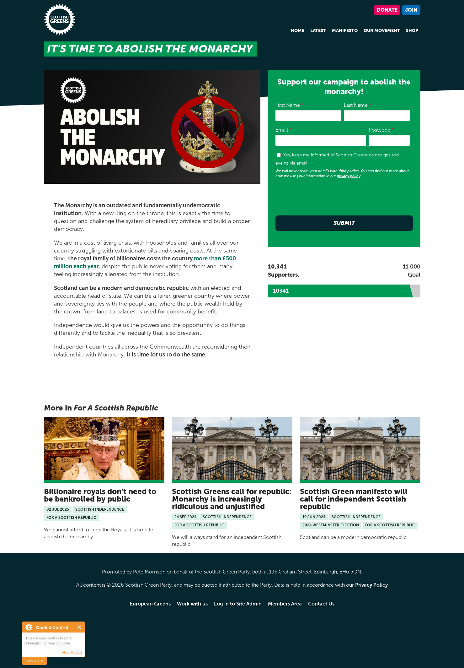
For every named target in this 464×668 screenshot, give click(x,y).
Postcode (381, 130)
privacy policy (348, 176)
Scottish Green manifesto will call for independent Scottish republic (354, 499)
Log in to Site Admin (238, 604)
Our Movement (382, 30)
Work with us (192, 604)
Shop (412, 30)
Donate (387, 10)
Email (283, 130)
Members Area (285, 604)
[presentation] (323, 198)
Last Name (357, 105)
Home (297, 30)
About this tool (72, 652)
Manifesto (345, 30)
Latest (318, 30)
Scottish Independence (99, 509)
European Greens (150, 604)
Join (411, 10)
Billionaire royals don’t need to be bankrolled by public (100, 495)
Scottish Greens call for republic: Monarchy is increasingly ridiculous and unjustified (231, 499)
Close (79, 627)
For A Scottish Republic (71, 517)
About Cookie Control (28, 627)
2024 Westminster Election (330, 525)
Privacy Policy (371, 585)
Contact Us (321, 604)
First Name (289, 105)
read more (34, 661)
